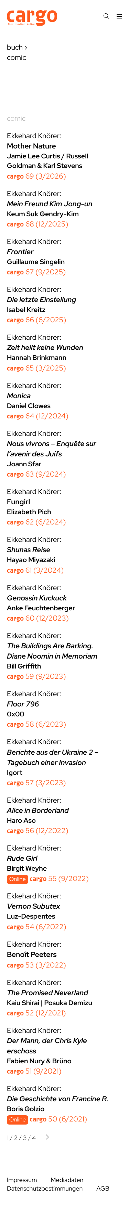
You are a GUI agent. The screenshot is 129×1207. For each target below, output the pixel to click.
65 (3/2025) (36, 368)
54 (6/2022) (36, 927)
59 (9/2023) (36, 676)
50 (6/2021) (58, 1119)
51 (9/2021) (34, 1071)
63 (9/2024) (36, 474)
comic (16, 118)
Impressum (22, 1180)
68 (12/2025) (37, 224)
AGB (102, 1189)
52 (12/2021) (36, 1013)
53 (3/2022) (36, 965)
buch (15, 47)
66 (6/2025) (36, 320)
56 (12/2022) (37, 830)
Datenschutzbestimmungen (45, 1189)
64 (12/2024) (37, 416)
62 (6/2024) (36, 522)
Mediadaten (67, 1180)
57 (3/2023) (36, 783)
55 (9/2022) (59, 878)
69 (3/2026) (36, 176)
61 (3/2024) (35, 570)
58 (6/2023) (36, 724)
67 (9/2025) (36, 272)
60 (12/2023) (38, 618)
